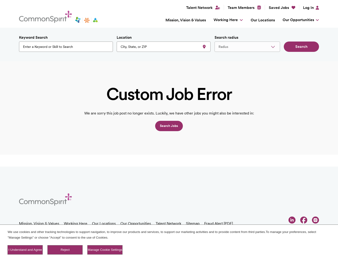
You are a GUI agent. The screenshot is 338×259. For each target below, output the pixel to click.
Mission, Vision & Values (185, 20)
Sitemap (193, 223)
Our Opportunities (298, 20)
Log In (308, 7)
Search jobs (169, 126)
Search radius (226, 37)
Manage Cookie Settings (105, 249)
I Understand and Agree (25, 249)
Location (124, 37)
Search (301, 46)
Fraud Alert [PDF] (218, 223)
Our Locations (263, 20)
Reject (65, 249)
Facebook (303, 220)
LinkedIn (292, 220)
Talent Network (168, 223)
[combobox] (164, 47)
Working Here (226, 20)
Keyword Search (33, 37)
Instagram (315, 220)
